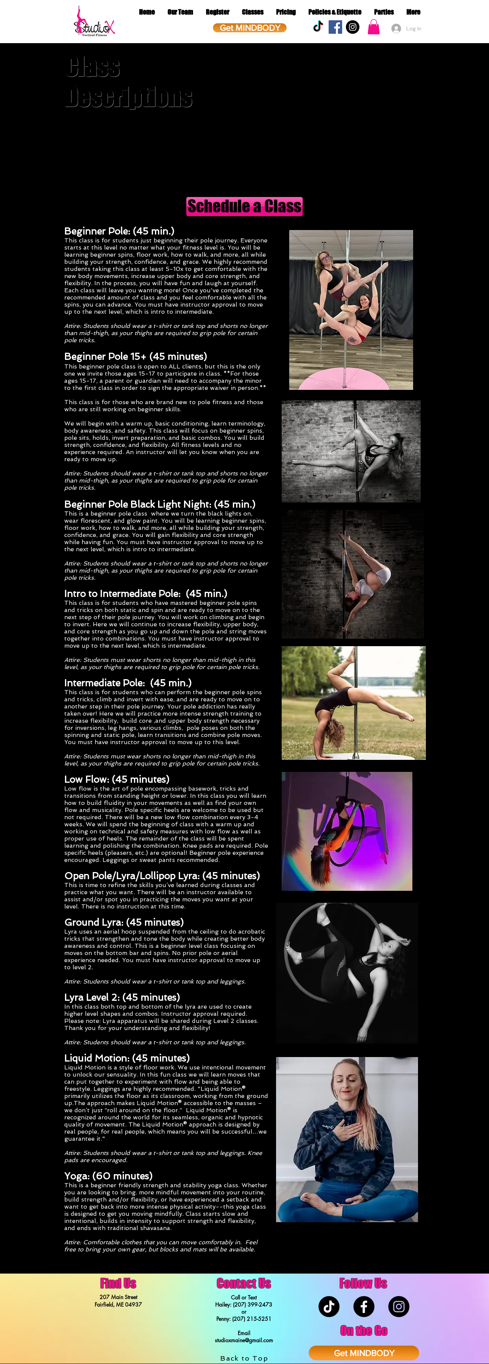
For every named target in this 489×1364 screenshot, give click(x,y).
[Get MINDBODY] (250, 27)
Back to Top (244, 1358)
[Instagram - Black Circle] (352, 27)
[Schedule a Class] (244, 206)
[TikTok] (318, 27)
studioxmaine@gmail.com (244, 1340)
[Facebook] (363, 1306)
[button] (373, 27)
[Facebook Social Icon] (335, 27)
